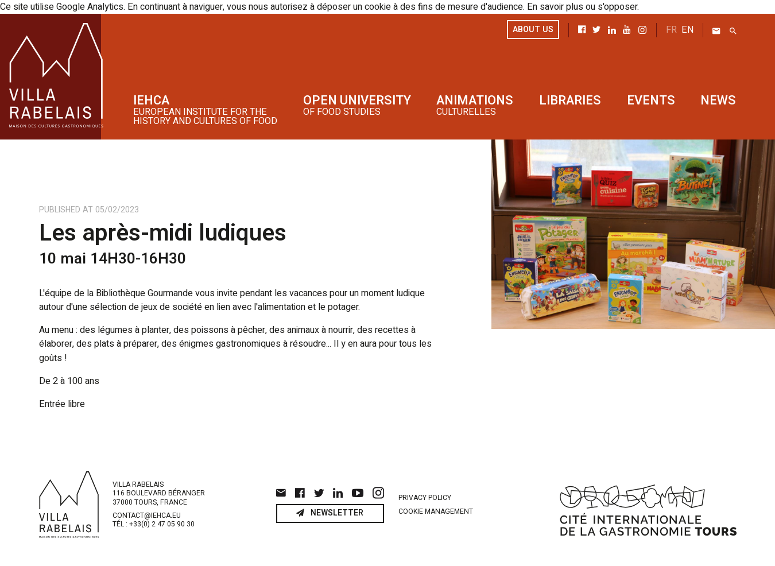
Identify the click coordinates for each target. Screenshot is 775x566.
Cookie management (435, 511)
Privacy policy (424, 497)
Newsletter (329, 514)
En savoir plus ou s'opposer (582, 7)
